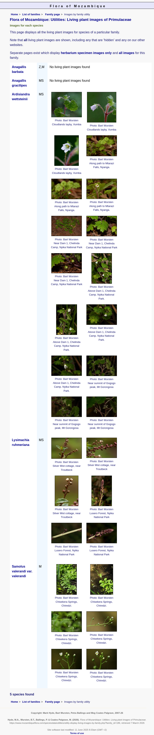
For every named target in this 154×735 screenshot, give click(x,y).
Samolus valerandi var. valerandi (22, 571)
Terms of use (77, 733)
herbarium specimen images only (86, 53)
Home (14, 14)
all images (126, 53)
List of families (31, 14)
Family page (52, 14)
